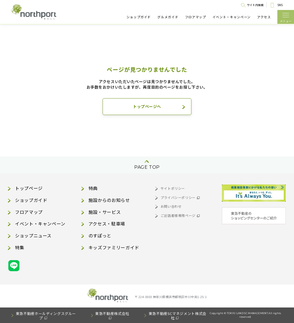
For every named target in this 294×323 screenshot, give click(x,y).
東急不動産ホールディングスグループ (46, 316)
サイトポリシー (173, 188)
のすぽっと (99, 235)
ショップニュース (33, 235)
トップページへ (147, 106)
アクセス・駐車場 (106, 223)
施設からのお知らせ (109, 200)
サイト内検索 (255, 5)
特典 (93, 188)
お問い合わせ (171, 206)
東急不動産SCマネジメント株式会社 (177, 316)
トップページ (29, 188)
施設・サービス (104, 212)
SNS (280, 5)
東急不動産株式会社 (112, 313)
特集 (19, 247)
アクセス (264, 17)
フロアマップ (195, 17)
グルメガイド (167, 17)
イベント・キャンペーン (231, 17)
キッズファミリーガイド (113, 247)
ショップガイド (138, 17)
